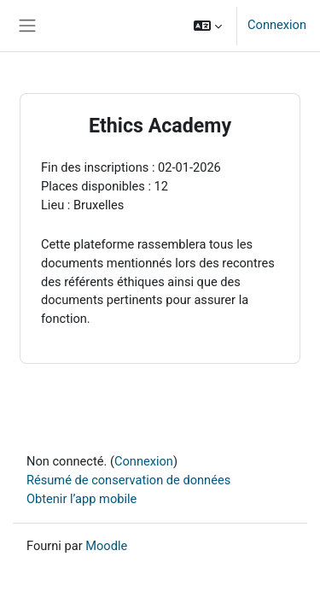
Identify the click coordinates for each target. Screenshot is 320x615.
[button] (208, 25)
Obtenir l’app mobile (81, 499)
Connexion (276, 24)
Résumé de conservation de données (128, 480)
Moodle (106, 546)
